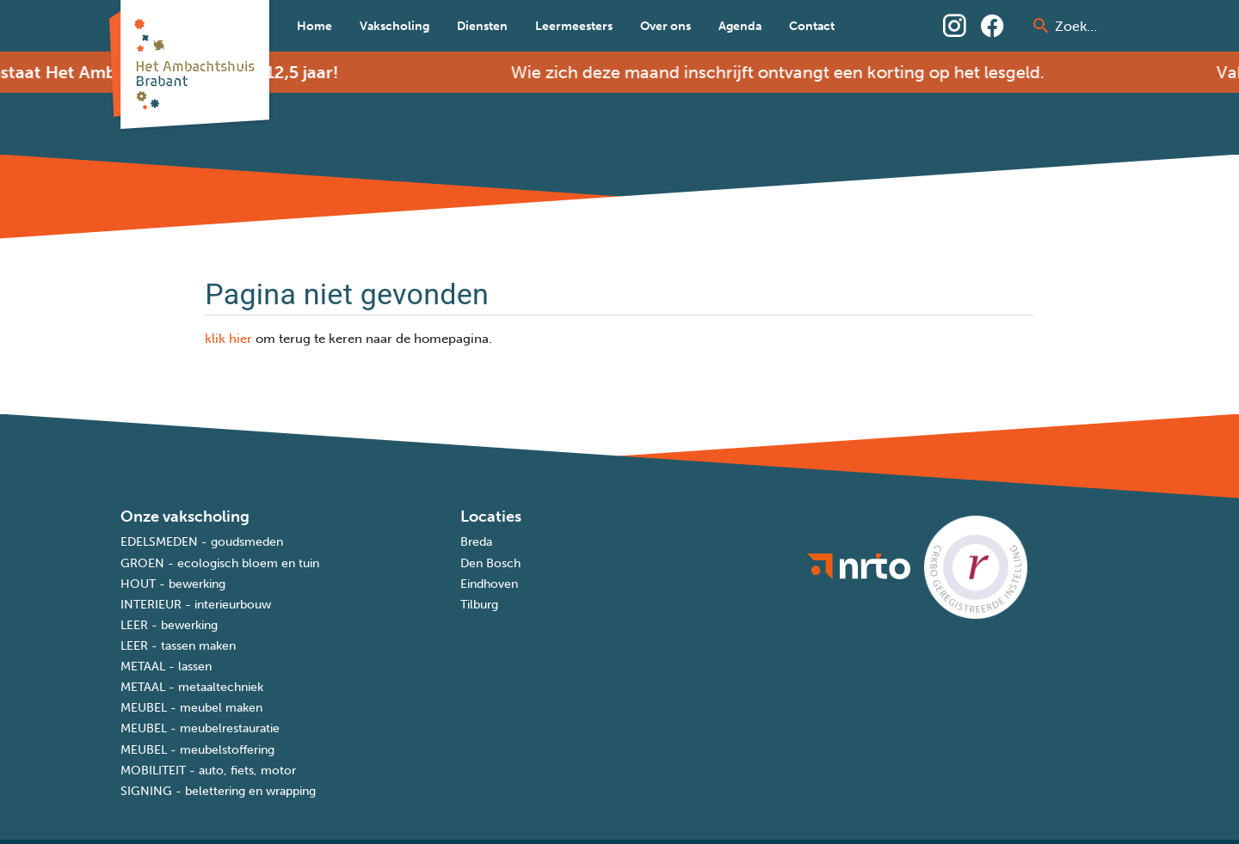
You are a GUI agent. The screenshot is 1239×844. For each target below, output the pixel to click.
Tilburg (479, 604)
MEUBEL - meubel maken (191, 707)
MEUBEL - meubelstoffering (197, 750)
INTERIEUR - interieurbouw (195, 604)
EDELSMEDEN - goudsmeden (201, 542)
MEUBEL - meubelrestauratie (200, 728)
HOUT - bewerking (172, 584)
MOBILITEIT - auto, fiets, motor (208, 770)
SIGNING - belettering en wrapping (218, 791)
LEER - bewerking (169, 625)
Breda (476, 542)
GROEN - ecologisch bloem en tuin (219, 563)
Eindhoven (489, 584)
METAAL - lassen (166, 666)
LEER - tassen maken (178, 646)
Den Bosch (490, 563)
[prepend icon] (1041, 25)
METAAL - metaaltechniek (191, 687)
